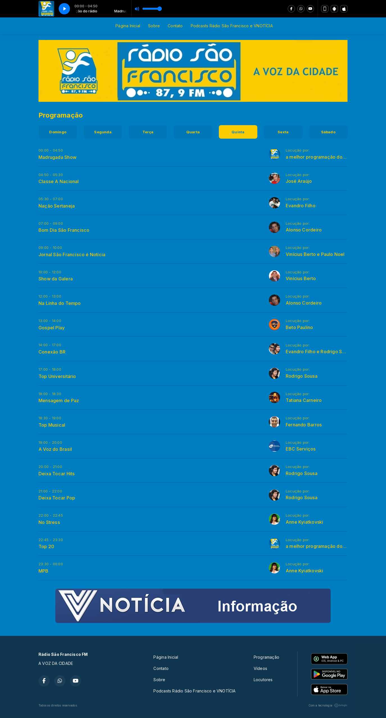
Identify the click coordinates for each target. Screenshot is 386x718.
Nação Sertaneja (56, 206)
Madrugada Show (57, 157)
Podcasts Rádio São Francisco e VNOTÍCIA (232, 25)
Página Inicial (127, 25)
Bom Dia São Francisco (63, 230)
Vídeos (260, 668)
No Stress (49, 522)
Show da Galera (55, 279)
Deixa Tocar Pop (56, 498)
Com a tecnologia (328, 705)
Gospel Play (51, 327)
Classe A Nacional (58, 181)
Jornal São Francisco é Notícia (71, 254)
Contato (175, 25)
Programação (266, 657)
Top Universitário (57, 376)
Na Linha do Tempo (59, 303)
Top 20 (46, 546)
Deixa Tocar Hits (56, 473)
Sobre (154, 25)
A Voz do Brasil (55, 449)
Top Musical (51, 425)
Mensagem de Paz (58, 400)
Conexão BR (51, 352)
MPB (43, 571)
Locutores (263, 679)
